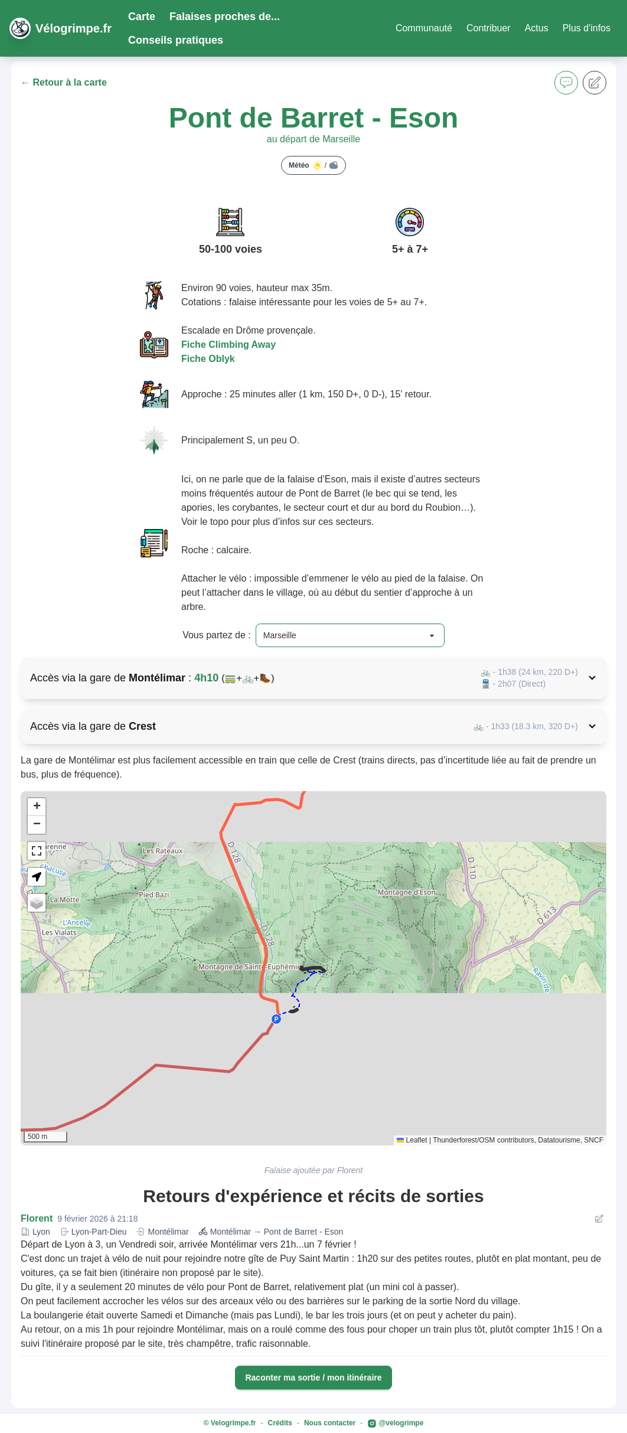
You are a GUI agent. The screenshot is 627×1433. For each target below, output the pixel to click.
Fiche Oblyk (208, 359)
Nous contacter (329, 1423)
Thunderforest (455, 1140)
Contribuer (488, 28)
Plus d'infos (586, 28)
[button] (566, 82)
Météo (313, 165)
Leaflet (412, 1140)
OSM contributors (506, 1140)
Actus (536, 28)
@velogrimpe (395, 1423)
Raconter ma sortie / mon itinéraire (313, 1377)
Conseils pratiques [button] (175, 40)
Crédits (280, 1423)
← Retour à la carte (64, 82)
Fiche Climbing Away (228, 345)
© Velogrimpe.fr (230, 1423)
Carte (141, 16)
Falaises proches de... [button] (224, 16)
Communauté (424, 28)
